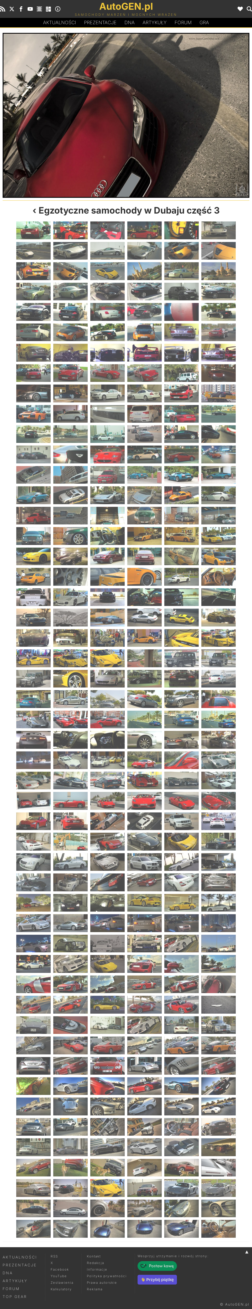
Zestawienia (62, 1283)
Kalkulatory (61, 1289)
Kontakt (94, 1256)
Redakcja (95, 1263)
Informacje (97, 1269)
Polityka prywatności (107, 1276)
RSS (54, 1256)
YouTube (59, 1276)
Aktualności (59, 22)
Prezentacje (100, 22)
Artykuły (155, 22)
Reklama (95, 1289)
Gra (204, 22)
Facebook (60, 1269)
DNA (8, 1273)
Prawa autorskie (102, 1283)
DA (129, 22)
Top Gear (15, 1296)
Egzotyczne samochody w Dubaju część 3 (129, 210)
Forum (183, 22)
